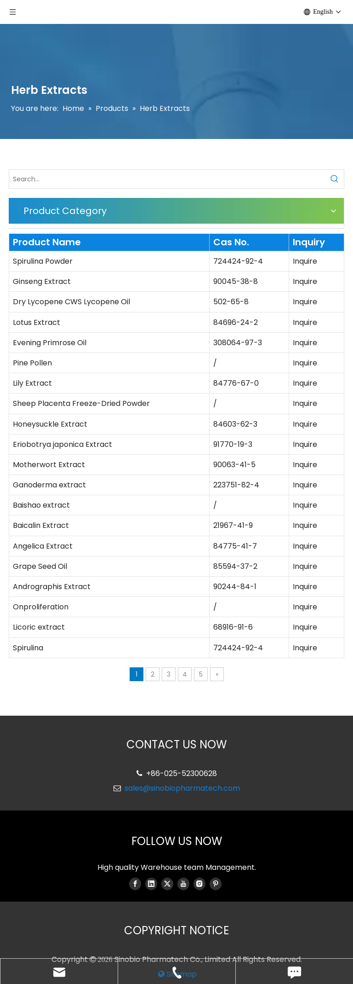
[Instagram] (199, 883)
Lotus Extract (36, 322)
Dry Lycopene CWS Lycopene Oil (71, 301)
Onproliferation (40, 607)
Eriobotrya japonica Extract (62, 444)
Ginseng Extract (42, 281)
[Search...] (167, 179)
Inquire (305, 261)
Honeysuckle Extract (50, 424)
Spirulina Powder (43, 261)
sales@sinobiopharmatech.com (182, 788)
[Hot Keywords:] (334, 179)
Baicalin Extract (41, 525)
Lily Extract (32, 383)
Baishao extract (41, 505)
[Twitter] (167, 883)
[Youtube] (183, 883)
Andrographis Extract (52, 586)
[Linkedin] (151, 883)
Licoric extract (39, 627)
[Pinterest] (216, 883)
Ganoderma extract (49, 485)
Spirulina (28, 647)
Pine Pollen (32, 363)
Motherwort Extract (49, 464)
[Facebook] (135, 883)
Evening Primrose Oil (49, 342)
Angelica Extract (43, 546)
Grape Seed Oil (40, 566)
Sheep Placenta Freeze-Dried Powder (81, 403)
